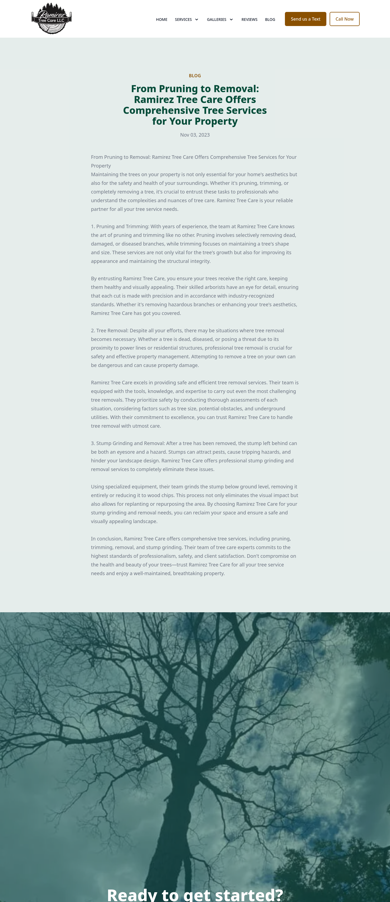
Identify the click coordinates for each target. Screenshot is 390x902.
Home (161, 24)
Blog (270, 24)
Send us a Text (305, 24)
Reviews (250, 24)
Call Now (345, 24)
